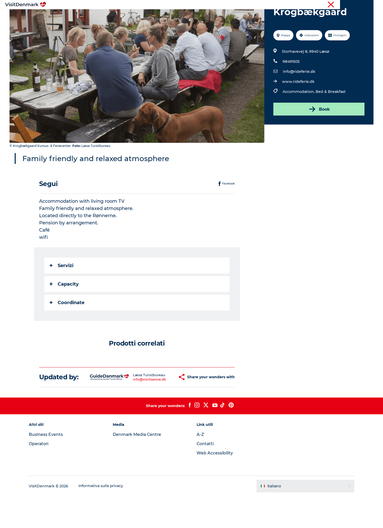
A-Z (200, 466)
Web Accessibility (215, 484)
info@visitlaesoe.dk (135, 407)
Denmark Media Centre (139, 466)
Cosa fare (183, 16)
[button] (162, 405)
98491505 (290, 86)
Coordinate (67, 327)
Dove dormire (213, 16)
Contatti (205, 475)
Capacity (64, 308)
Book (318, 133)
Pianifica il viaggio (252, 16)
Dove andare (153, 16)
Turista (331, 5)
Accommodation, (298, 116)
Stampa (367, 5)
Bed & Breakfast (330, 116)
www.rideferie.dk (298, 106)
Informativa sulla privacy (104, 518)
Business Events (49, 466)
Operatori (349, 5)
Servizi (62, 290)
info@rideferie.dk (299, 96)
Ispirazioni (124, 16)
